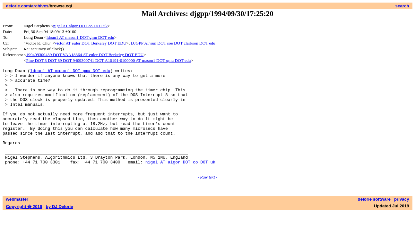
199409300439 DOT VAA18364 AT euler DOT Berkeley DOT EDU (84, 54)
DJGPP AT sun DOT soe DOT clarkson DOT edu (173, 43)
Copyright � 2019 (24, 226)
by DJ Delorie (59, 226)
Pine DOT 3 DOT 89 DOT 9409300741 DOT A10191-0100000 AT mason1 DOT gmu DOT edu (108, 60)
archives (39, 6)
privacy (401, 219)
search (402, 6)
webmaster (17, 219)
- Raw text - (208, 197)
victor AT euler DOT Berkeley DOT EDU (90, 43)
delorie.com (18, 6)
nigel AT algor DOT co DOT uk (80, 25)
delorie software (374, 219)
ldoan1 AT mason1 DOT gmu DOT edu (80, 37)
